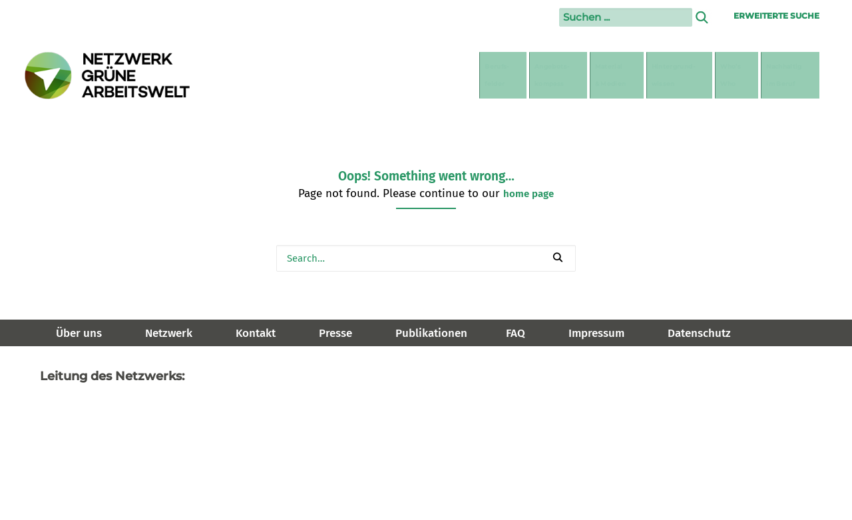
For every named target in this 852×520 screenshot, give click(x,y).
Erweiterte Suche (776, 16)
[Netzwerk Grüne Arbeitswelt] (108, 76)
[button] (557, 257)
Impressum (596, 333)
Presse (335, 333)
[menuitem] (336, 75)
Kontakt (256, 333)
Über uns (79, 333)
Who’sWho (692, 75)
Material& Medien (505, 75)
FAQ (515, 333)
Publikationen (431, 333)
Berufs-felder (338, 75)
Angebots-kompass (417, 75)
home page (528, 194)
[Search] (426, 258)
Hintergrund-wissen (604, 75)
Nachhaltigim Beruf (773, 75)
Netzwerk (168, 333)
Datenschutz (699, 333)
